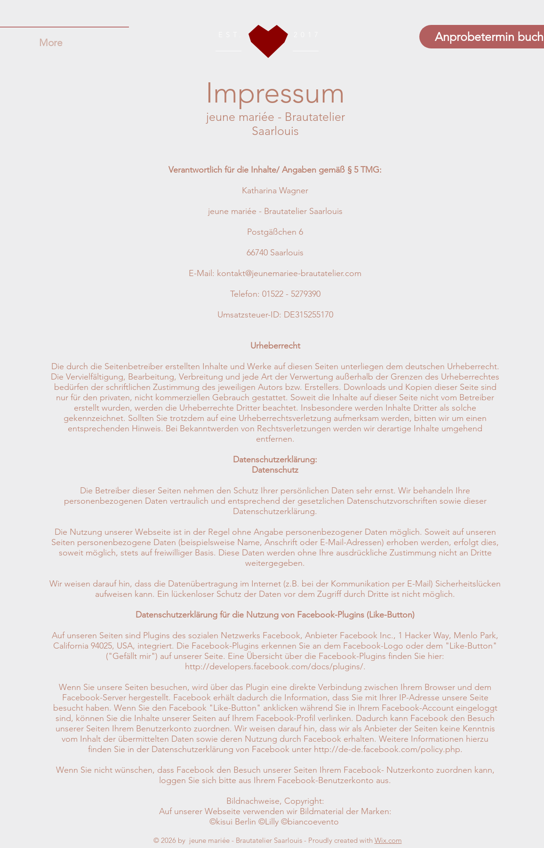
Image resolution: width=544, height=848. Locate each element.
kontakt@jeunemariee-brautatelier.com (289, 273)
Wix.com (388, 840)
